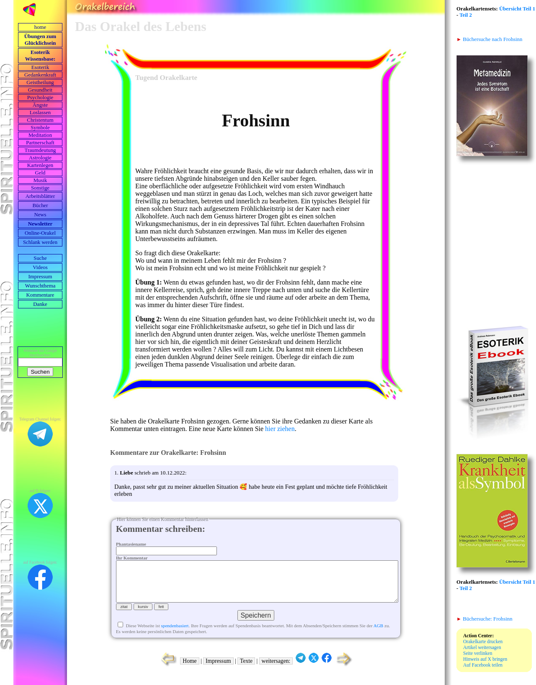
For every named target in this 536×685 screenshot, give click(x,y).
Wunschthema (40, 286)
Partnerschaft (40, 143)
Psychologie (40, 97)
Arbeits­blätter (40, 196)
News (40, 215)
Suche (40, 258)
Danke (40, 304)
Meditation (40, 135)
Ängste (40, 105)
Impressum (40, 277)
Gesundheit (40, 90)
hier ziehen (280, 428)
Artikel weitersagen (482, 647)
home (40, 27)
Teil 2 (465, 15)
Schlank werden (40, 242)
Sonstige (40, 188)
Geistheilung (40, 82)
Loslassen (40, 112)
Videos (40, 267)
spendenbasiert (175, 633)
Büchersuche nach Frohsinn (489, 39)
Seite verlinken (477, 653)
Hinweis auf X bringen (485, 659)
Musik (40, 180)
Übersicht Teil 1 (517, 9)
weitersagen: (276, 669)
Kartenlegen (40, 165)
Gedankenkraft (40, 75)
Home (189, 669)
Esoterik (40, 67)
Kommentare (40, 295)
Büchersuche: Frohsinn (484, 619)
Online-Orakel (40, 233)
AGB (378, 633)
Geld (40, 173)
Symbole (40, 128)
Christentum (40, 120)
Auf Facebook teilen (482, 664)
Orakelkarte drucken (482, 641)
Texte (246, 669)
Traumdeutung (40, 150)
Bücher (40, 205)
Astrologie (40, 158)
